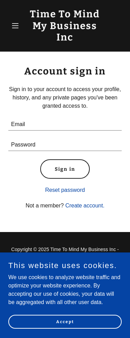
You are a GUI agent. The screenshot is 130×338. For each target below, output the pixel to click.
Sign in (65, 169)
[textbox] (65, 124)
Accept (65, 321)
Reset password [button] (65, 190)
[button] (16, 26)
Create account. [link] (84, 205)
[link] (65, 39)
